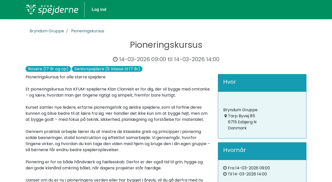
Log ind (292, 9)
